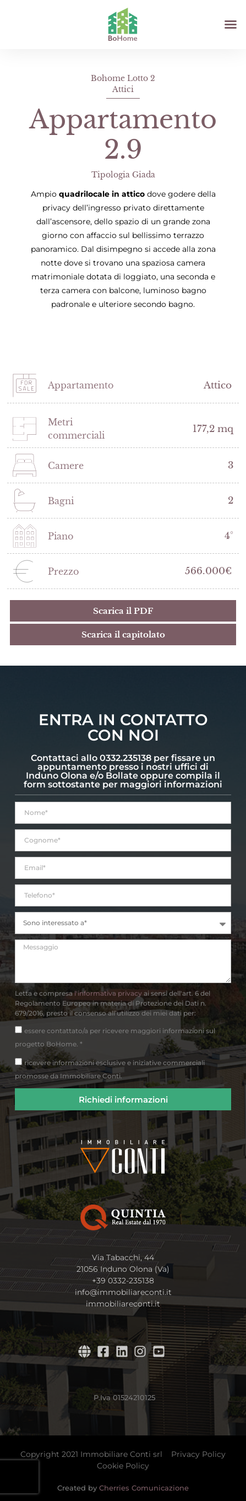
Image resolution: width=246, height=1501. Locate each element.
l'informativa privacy (108, 993)
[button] (230, 24)
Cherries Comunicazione (144, 1487)
